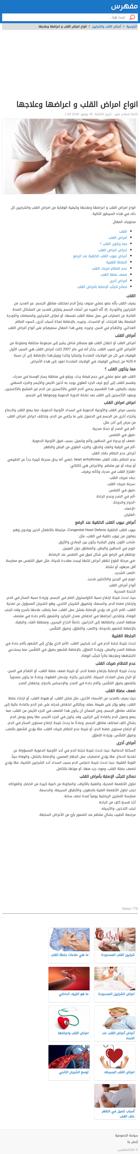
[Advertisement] (70, 67)
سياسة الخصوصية (126, 1135)
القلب (123, 231)
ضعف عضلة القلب (114, 274)
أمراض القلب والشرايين (106, 26)
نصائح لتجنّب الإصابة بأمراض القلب (102, 286)
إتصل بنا (132, 1142)
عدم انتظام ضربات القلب (109, 268)
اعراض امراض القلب (112, 250)
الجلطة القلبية (116, 262)
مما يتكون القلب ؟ (113, 244)
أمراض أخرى (118, 280)
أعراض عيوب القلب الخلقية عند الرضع (100, 256)
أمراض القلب (117, 237)
